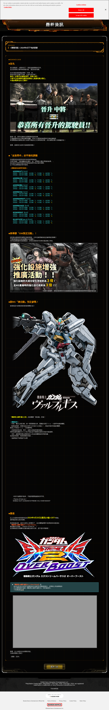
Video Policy (83, 701)
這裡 (22, 590)
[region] (54, 10)
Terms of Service (51, 701)
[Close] (105, 9)
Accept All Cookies (81, 15)
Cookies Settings (81, 4)
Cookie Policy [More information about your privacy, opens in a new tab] (8, 7)
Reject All (81, 10)
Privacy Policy (62, 701)
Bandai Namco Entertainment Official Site (33, 701)
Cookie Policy (72, 701)
